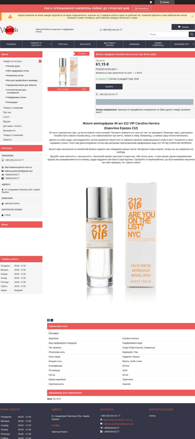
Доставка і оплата (110, 44)
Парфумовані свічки (16, 97)
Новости (7, 139)
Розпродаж (12, 102)
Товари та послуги (36, 44)
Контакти (85, 44)
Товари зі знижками (13, 108)
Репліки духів (13, 66)
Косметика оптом (15, 75)
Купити (109, 86)
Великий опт (182, 44)
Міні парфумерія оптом (18, 71)
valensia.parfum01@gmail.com (19, 171)
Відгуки (7, 121)
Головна (11, 44)
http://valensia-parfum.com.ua (18, 167)
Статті (6, 117)
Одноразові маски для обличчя (21, 85)
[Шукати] (192, 34)
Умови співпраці (158, 44)
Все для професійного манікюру (22, 80)
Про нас (63, 44)
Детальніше (141, 8)
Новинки (134, 44)
